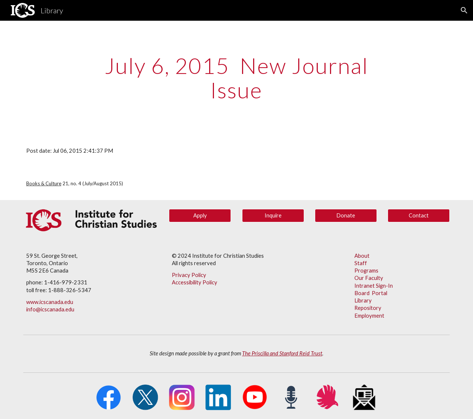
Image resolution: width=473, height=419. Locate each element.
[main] (236, 77)
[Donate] (346, 215)
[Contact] (418, 215)
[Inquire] (273, 215)
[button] (464, 10)
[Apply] (200, 215)
